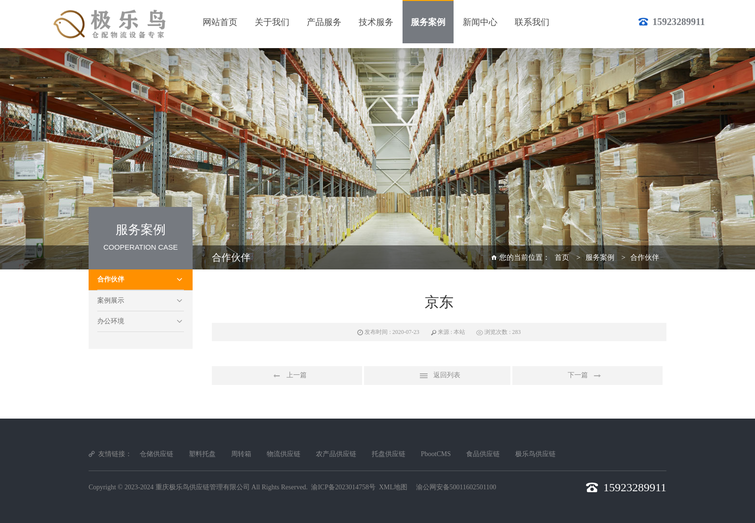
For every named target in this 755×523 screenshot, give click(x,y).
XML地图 (393, 487)
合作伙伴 (110, 279)
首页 (562, 257)
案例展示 (110, 300)
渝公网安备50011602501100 (456, 487)
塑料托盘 (202, 454)
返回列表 (437, 376)
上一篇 (287, 376)
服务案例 (600, 257)
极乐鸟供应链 (535, 454)
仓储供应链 (156, 454)
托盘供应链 (388, 454)
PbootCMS (436, 454)
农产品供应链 (336, 454)
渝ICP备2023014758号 (343, 487)
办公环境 (110, 321)
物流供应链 (283, 454)
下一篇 (587, 376)
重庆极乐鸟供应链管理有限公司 (203, 487)
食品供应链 (483, 454)
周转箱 (241, 454)
